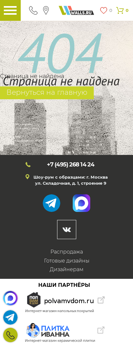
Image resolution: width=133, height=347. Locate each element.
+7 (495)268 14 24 (10, 335)
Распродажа (66, 252)
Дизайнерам (67, 269)
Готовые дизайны (66, 261)
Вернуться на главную (46, 92)
